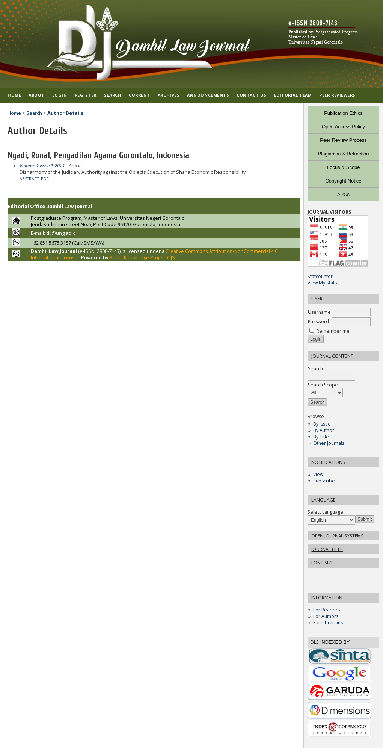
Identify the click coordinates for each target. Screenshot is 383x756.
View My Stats (322, 283)
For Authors (325, 616)
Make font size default (326, 576)
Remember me (333, 331)
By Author (323, 430)
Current (139, 95)
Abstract (29, 178)
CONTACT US (251, 95)
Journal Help (327, 549)
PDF (45, 178)
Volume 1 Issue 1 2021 (42, 166)
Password (318, 321)
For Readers (326, 610)
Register (86, 95)
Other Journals (328, 443)
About (37, 95)
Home (14, 95)
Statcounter (320, 276)
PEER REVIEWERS (337, 95)
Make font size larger (338, 576)
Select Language (325, 512)
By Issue (322, 424)
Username (319, 312)
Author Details (65, 113)
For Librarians (328, 622)
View (318, 474)
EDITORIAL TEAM (293, 95)
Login (59, 95)
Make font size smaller (314, 576)
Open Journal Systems (337, 535)
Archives (168, 95)
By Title (321, 437)
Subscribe (324, 481)
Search (112, 95)
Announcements (208, 95)
